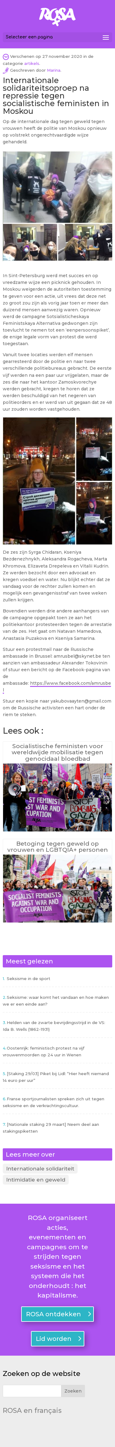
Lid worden (53, 1338)
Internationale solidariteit (40, 1169)
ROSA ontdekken (53, 1314)
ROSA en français (32, 1410)
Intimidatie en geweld (35, 1180)
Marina (53, 70)
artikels (31, 63)
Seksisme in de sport (28, 978)
